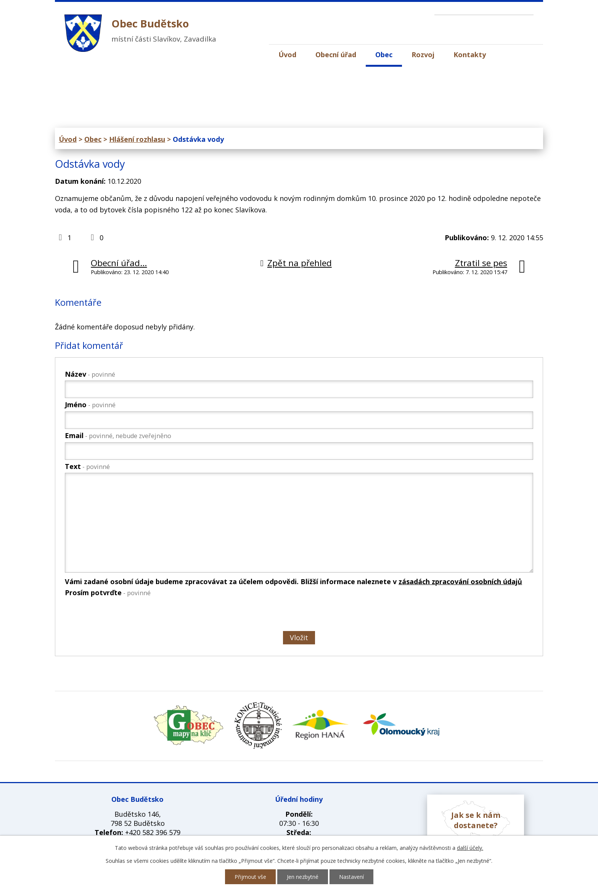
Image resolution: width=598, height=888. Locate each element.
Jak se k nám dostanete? (475, 820)
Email (118, 435)
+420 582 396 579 (152, 832)
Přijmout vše (250, 876)
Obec (383, 54)
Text (87, 466)
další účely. (470, 847)
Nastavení (351, 876)
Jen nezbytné (302, 876)
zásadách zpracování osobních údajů (460, 581)
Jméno (90, 404)
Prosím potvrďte (108, 592)
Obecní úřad (335, 54)
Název (90, 374)
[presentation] (122, 615)
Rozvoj (423, 54)
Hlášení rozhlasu (137, 139)
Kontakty (469, 54)
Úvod (287, 54)
